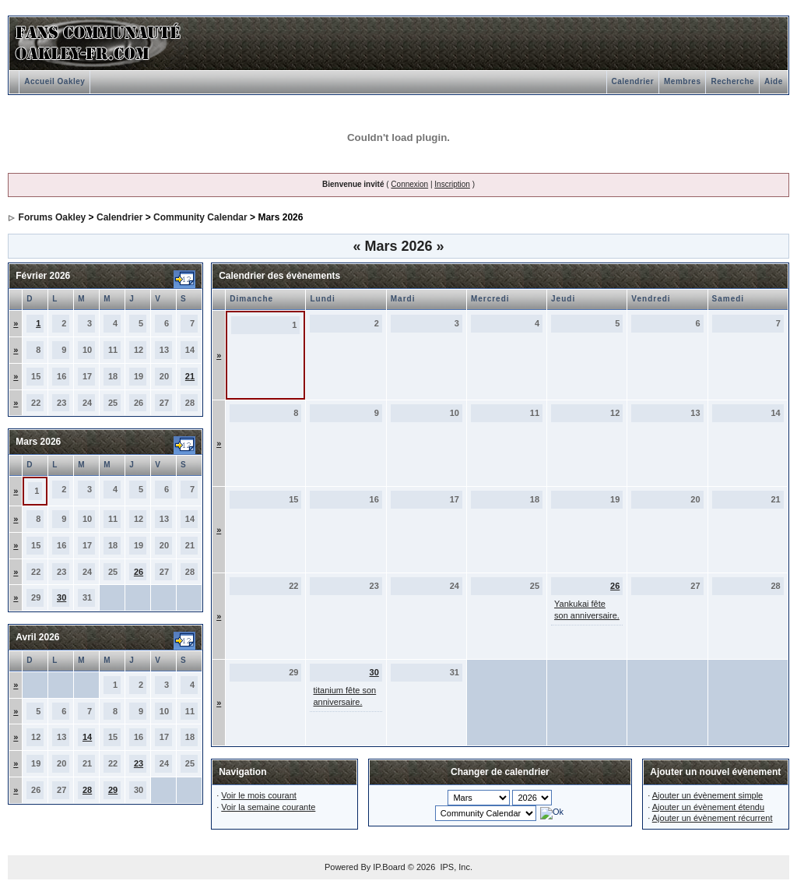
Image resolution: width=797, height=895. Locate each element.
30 (61, 597)
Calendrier (633, 81)
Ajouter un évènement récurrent (712, 818)
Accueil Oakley (54, 81)
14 (87, 737)
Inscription (452, 184)
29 (113, 790)
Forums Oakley (52, 217)
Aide (773, 81)
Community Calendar (200, 217)
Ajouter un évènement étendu (708, 807)
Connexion (409, 184)
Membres (682, 81)
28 (87, 790)
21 (190, 376)
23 (138, 763)
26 (138, 571)
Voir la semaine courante (268, 807)
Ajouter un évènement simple (707, 795)
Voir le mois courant (259, 795)
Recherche (732, 81)
